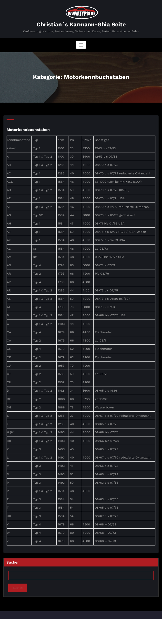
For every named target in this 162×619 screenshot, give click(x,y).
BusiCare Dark (97, 613)
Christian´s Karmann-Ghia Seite (81, 24)
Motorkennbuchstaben (26, 129)
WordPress (67, 613)
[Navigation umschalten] (81, 44)
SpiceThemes (122, 613)
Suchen (13, 547)
